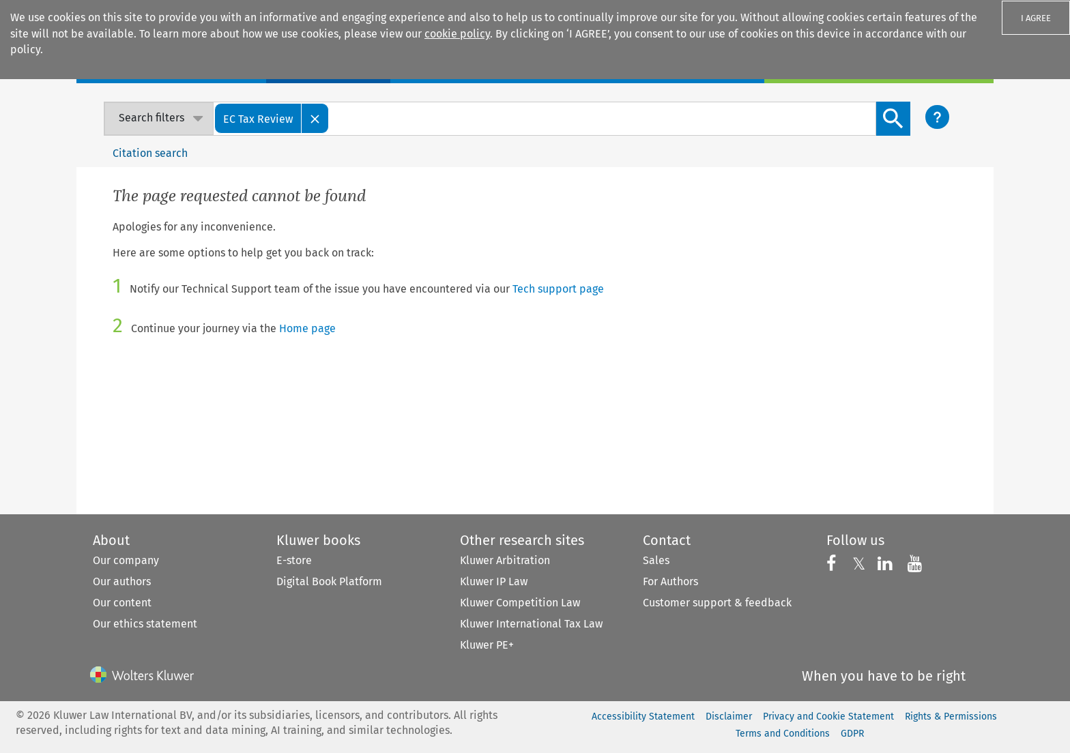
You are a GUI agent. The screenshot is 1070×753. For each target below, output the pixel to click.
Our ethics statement (145, 623)
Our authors (122, 581)
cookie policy (457, 33)
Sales (656, 560)
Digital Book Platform (329, 581)
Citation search (150, 153)
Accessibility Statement (643, 716)
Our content (122, 602)
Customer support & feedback (717, 602)
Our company (126, 560)
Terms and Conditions (783, 733)
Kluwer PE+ (487, 644)
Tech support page (558, 288)
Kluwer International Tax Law (531, 623)
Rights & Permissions (951, 716)
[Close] (315, 118)
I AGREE (1036, 18)
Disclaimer (729, 716)
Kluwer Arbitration (505, 560)
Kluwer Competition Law (520, 602)
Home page (307, 328)
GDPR (852, 733)
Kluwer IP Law (493, 581)
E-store (294, 560)
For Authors (670, 581)
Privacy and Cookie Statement (828, 716)
